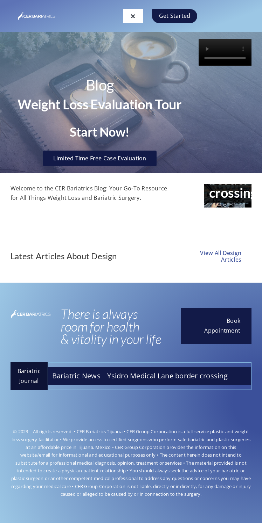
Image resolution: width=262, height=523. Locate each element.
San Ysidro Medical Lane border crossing (164, 375)
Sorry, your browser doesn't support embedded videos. (225, 52)
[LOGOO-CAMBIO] (37, 13)
